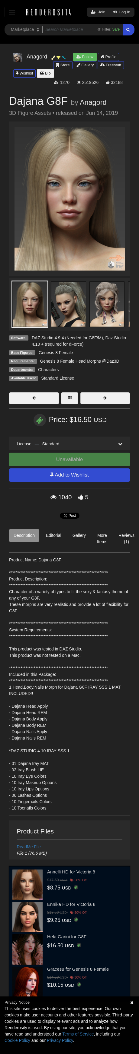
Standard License (57, 378)
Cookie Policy (17, 1040)
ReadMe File (29, 846)
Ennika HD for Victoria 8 (71, 904)
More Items (102, 538)
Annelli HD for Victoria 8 (71, 871)
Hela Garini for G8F (66, 936)
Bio (45, 73)
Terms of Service (78, 1034)
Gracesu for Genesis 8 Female (78, 969)
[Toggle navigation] (12, 12)
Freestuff (110, 65)
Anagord (93, 102)
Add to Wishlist (69, 475)
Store (63, 65)
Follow (84, 57)
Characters (48, 369)
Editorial (53, 535)
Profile (108, 57)
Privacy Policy (60, 1040)
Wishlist (24, 73)
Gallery (85, 65)
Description (24, 535)
